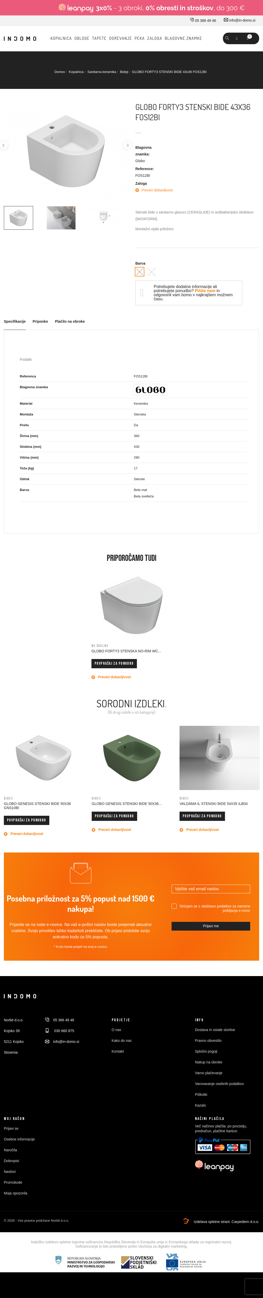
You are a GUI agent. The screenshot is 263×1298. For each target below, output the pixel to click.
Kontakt (118, 1051)
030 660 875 (59, 1031)
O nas (116, 1030)
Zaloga (141, 183)
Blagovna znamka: (143, 150)
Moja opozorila (15, 1193)
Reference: (144, 169)
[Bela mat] (151, 271)
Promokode (13, 1182)
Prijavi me (211, 926)
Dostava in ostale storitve (215, 1030)
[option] (23, 218)
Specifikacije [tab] (15, 321)
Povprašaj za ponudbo (114, 663)
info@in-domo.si (239, 20)
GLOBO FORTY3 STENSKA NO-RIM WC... (126, 651)
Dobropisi (11, 1161)
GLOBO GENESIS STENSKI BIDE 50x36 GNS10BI (37, 806)
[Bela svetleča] (139, 271)
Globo (140, 161)
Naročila (10, 1150)
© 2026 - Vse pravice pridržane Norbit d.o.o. (36, 1220)
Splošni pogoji (206, 1051)
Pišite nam (205, 291)
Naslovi (10, 1172)
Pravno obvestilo (208, 1041)
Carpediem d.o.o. (245, 1222)
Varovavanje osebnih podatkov (219, 1084)
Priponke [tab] (40, 321)
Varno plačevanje (208, 1073)
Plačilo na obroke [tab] (70, 321)
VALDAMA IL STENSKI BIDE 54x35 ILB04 (214, 804)
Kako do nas (122, 1041)
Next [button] (128, 145)
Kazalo (200, 1105)
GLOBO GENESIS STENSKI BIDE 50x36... (127, 804)
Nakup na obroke (208, 1062)
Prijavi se (11, 1128)
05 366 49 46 (203, 20)
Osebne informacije (19, 1139)
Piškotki (201, 1094)
